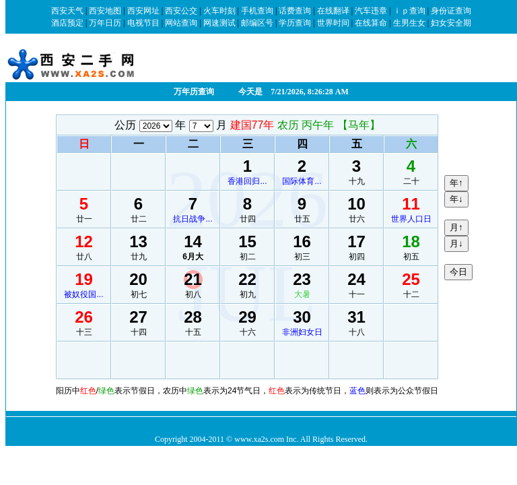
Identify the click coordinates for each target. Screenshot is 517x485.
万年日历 (105, 23)
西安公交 (181, 10)
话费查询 (295, 10)
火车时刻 (219, 10)
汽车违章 (371, 10)
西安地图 (105, 10)
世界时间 (333, 23)
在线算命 (371, 23)
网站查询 (181, 23)
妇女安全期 (451, 23)
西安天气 (67, 10)
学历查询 (295, 23)
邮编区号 (257, 23)
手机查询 (257, 10)
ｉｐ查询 (409, 10)
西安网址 (143, 10)
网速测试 (219, 23)
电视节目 (143, 23)
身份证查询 (451, 10)
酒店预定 (67, 23)
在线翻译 (333, 10)
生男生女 (409, 23)
